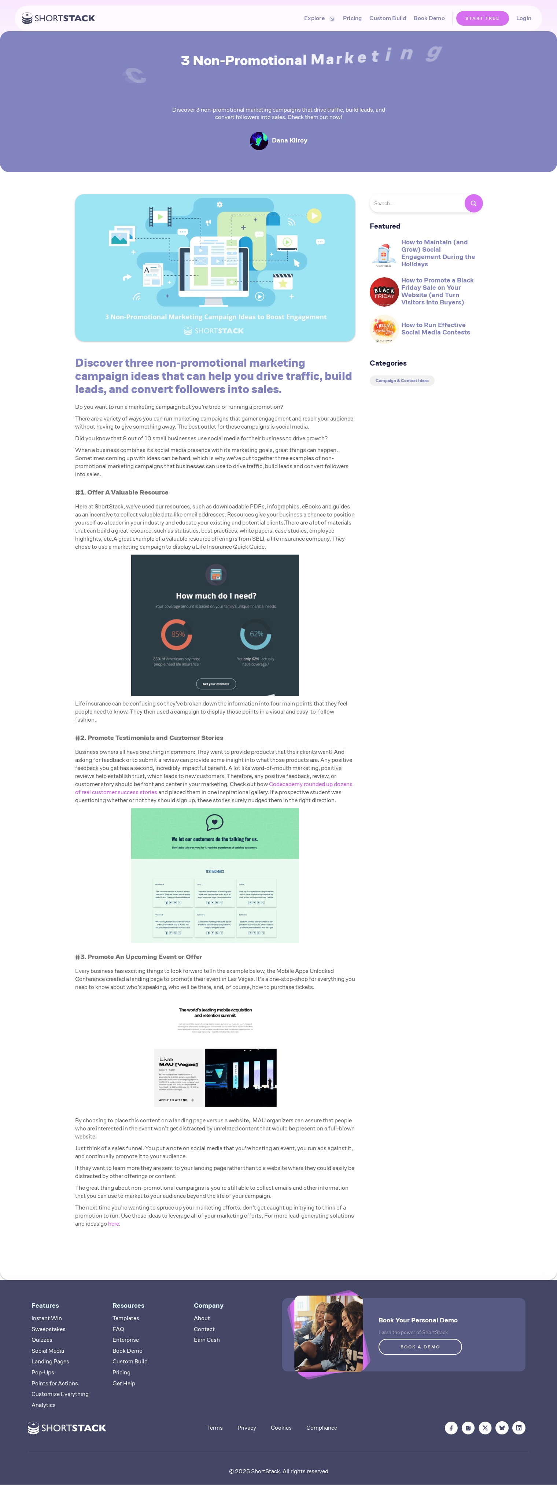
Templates (125, 1318)
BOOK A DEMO (420, 1346)
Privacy (246, 1428)
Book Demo (429, 18)
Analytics (44, 1405)
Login (523, 18)
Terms (215, 1428)
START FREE (482, 18)
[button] (318, 18)
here (113, 1223)
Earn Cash (207, 1340)
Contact (204, 1329)
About (202, 1318)
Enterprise (125, 1340)
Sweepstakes (49, 1329)
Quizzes (42, 1340)
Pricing (352, 18)
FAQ (118, 1329)
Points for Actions (55, 1383)
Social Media (48, 1351)
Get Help (123, 1383)
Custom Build (387, 18)
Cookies (281, 1428)
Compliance (321, 1428)
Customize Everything (60, 1394)
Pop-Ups (43, 1372)
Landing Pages (50, 1361)
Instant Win (47, 1318)
